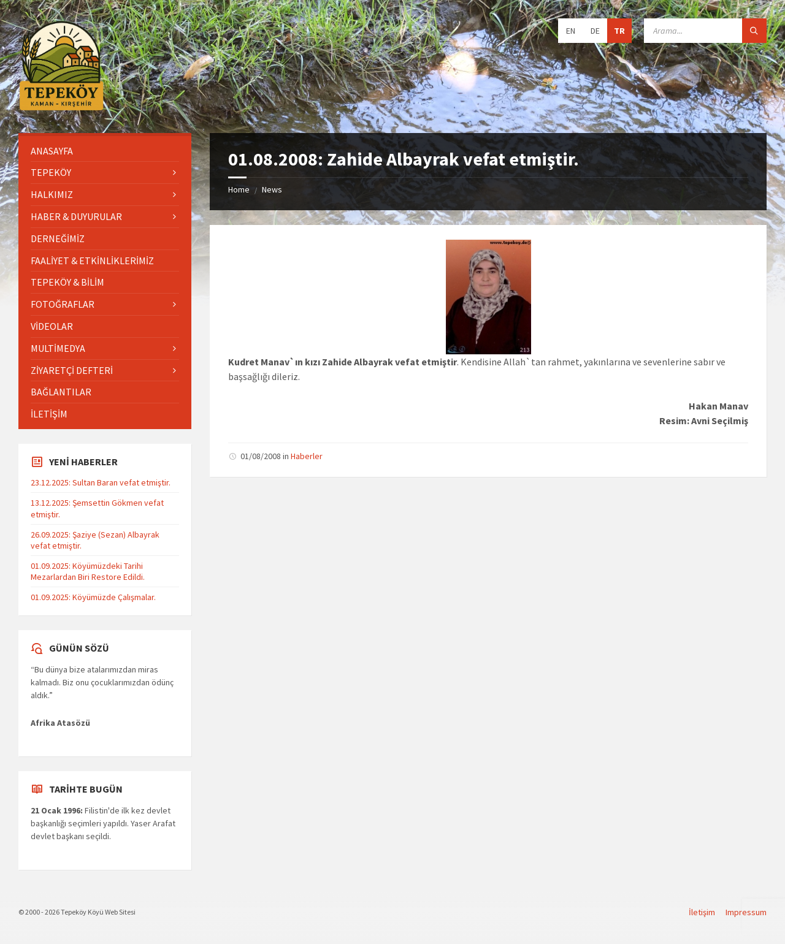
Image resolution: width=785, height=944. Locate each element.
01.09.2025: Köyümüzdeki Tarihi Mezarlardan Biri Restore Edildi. (88, 571)
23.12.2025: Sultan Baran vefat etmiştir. (100, 482)
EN (570, 30)
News (272, 189)
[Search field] (705, 30)
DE (595, 30)
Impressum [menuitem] (746, 912)
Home (239, 189)
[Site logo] (61, 108)
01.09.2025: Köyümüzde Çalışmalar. (93, 597)
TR (619, 30)
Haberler (307, 456)
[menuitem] (105, 151)
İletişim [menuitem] (702, 912)
